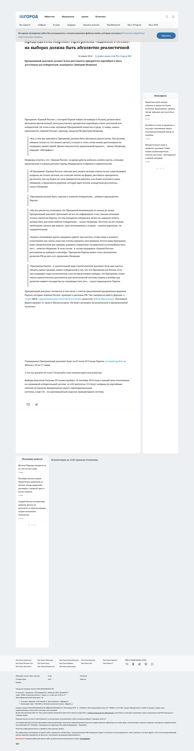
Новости (83, 679)
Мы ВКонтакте (113, 25)
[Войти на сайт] (173, 16)
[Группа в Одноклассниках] (133, 664)
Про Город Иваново (110, 660)
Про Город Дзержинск (23, 660)
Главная (18, 682)
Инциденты (68, 16)
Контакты (83, 676)
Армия (84, 16)
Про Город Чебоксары (45, 660)
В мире (56, 25)
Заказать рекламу (91, 25)
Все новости (24, 25)
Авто (49, 679)
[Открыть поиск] (166, 16)
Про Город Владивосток (46, 666)
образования (107, 298)
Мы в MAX (153, 25)
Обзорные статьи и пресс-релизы (28, 676)
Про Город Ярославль (23, 666)
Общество (49, 16)
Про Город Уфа (86, 663)
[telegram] (37, 404)
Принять (166, 35)
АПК (95, 298)
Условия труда (21, 679)
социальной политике (69, 298)
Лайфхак (42, 25)
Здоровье (71, 25)
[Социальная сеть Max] (152, 664)
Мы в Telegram (134, 25)
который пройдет (114, 361)
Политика (100, 16)
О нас (50, 676)
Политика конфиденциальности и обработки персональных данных (40, 729)
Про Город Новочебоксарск (69, 660)
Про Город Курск (44, 663)
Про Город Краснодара (67, 666)
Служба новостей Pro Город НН (113, 56)
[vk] (28, 404)
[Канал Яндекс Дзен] (146, 664)
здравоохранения (47, 298)
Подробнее (83, 725)
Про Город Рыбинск (66, 663)
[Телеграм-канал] (139, 664)
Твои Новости (108, 663)
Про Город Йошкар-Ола (24, 663)
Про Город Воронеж (88, 660)
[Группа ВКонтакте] (127, 664)
